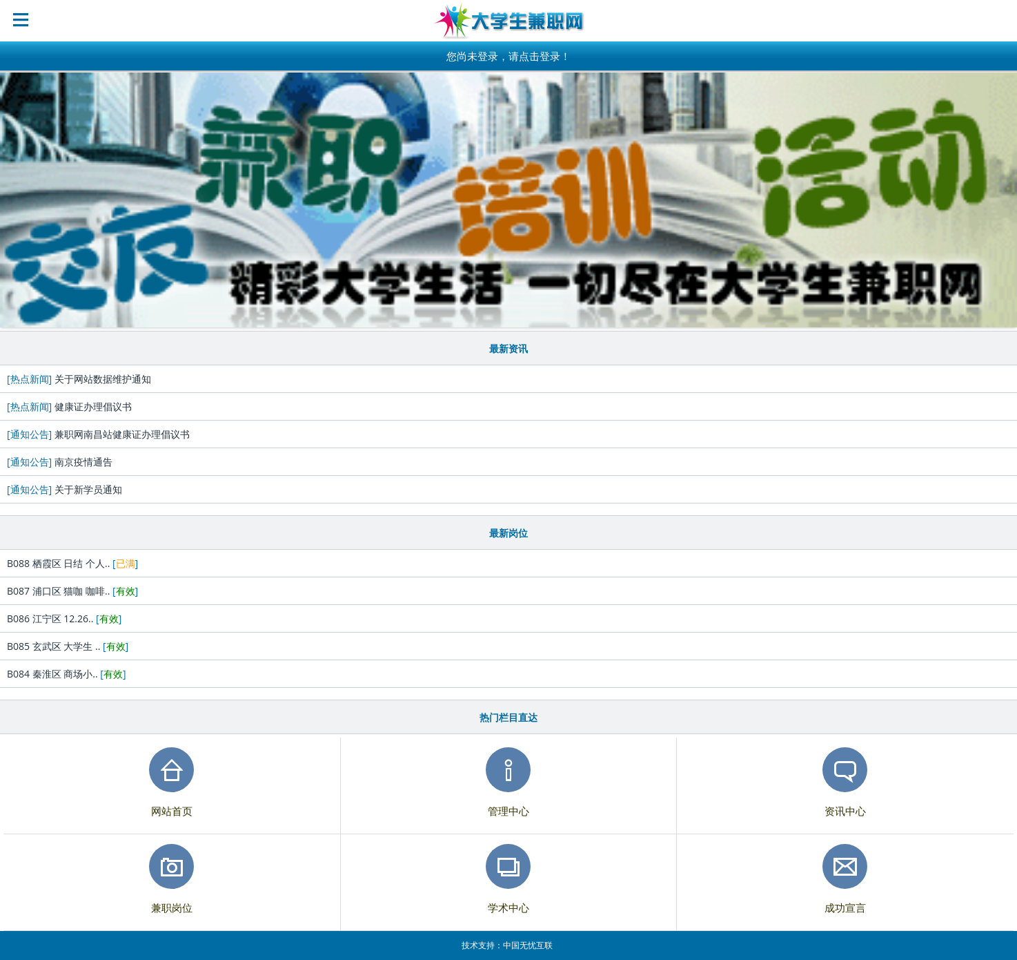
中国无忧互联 (528, 945)
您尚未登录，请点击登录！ (508, 56)
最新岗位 (508, 532)
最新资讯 (508, 348)
